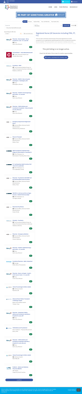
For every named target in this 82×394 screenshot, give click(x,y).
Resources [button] (73, 7)
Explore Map (36, 21)
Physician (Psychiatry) (18, 206)
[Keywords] (19, 25)
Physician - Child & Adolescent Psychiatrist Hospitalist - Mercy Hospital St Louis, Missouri (23, 108)
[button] (73, 25)
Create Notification (28, 33)
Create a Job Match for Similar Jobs (56, 57)
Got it (78, 390)
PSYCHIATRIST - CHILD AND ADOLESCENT (23, 52)
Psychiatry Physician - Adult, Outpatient (22, 261)
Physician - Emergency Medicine (20, 234)
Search (24, 21)
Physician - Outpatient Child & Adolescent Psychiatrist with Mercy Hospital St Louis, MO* (21, 314)
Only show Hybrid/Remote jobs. (13, 28)
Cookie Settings (72, 390)
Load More (19, 380)
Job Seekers (66, 2)
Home (50, 7)
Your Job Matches (45, 21)
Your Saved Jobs (55, 21)
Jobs (55, 7)
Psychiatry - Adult (17, 65)
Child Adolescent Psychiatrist (20, 327)
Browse (30, 21)
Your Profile (63, 7)
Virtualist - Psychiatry (18, 220)
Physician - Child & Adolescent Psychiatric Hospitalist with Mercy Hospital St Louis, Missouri (21, 341)
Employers (74, 2)
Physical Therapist (17, 137)
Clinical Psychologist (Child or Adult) (22, 287)
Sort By (6, 33)
